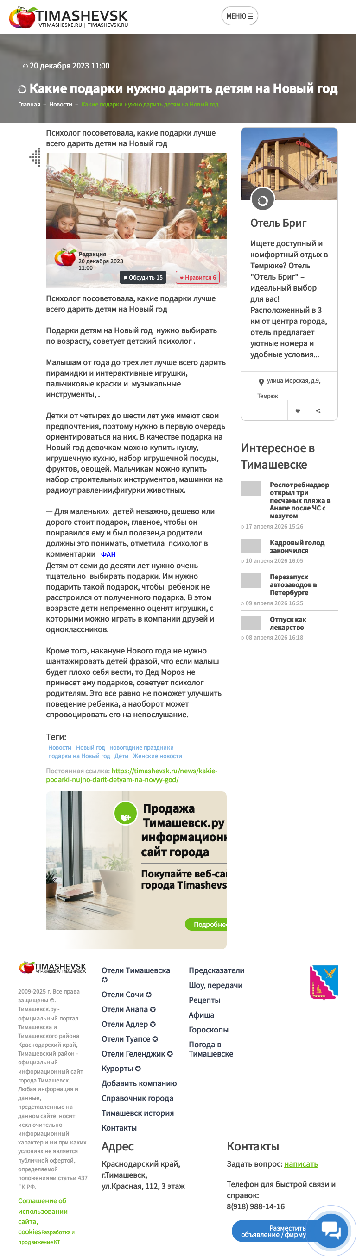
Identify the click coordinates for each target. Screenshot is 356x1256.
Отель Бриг (278, 222)
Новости (59, 747)
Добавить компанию (139, 1083)
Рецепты (204, 999)
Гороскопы (209, 1029)
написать (301, 1163)
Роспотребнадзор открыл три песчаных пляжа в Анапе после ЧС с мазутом (300, 500)
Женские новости (157, 755)
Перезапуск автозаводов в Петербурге (293, 584)
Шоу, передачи (215, 984)
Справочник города (137, 1097)
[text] (108, 554)
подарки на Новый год (79, 755)
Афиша (201, 1014)
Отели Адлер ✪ (129, 1023)
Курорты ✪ (121, 1068)
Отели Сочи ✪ (127, 994)
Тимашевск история (138, 1112)
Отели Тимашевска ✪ (136, 974)
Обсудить (143, 277)
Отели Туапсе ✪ (130, 1038)
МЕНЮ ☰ (240, 15)
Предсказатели (216, 970)
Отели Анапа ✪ (129, 1009)
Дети (121, 755)
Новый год (90, 747)
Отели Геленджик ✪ (137, 1053)
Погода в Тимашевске (211, 1048)
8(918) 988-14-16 (256, 1206)
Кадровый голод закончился (297, 546)
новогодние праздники (141, 747)
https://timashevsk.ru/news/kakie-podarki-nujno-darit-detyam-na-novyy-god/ (131, 775)
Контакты (119, 1127)
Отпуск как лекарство (288, 623)
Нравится (198, 277)
